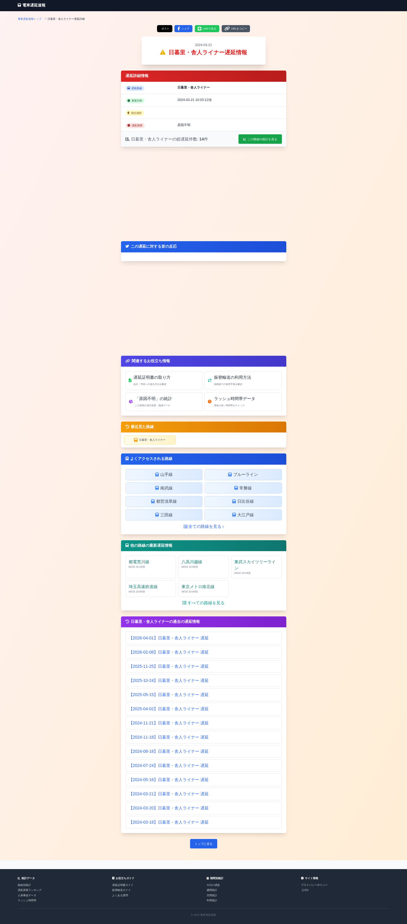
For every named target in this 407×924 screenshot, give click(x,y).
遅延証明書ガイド (122, 885)
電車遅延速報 (31, 5)
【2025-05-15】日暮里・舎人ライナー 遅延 (169, 694)
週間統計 (212, 890)
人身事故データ (27, 895)
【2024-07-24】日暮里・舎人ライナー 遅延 (169, 765)
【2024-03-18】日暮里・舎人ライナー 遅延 (169, 822)
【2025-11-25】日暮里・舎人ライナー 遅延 (169, 666)
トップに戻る (204, 843)
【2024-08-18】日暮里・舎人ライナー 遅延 (169, 751)
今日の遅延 (213, 885)
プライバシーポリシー (314, 885)
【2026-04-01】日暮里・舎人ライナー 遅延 (169, 638)
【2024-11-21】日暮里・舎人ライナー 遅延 (169, 723)
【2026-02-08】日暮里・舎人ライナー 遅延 (169, 652)
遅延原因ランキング (30, 890)
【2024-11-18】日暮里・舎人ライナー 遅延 (169, 737)
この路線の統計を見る (260, 139)
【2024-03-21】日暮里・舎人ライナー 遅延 (169, 793)
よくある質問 (120, 895)
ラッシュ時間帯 (27, 900)
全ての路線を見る (204, 526)
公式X (305, 890)
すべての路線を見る (203, 602)
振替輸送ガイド (121, 890)
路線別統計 (24, 885)
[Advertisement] (203, 194)
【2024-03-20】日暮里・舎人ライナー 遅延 (169, 808)
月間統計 (212, 895)
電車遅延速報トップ (30, 18)
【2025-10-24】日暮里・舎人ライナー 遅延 (169, 680)
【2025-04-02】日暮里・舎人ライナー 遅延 (169, 708)
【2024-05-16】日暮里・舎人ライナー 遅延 (169, 779)
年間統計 (212, 900)
